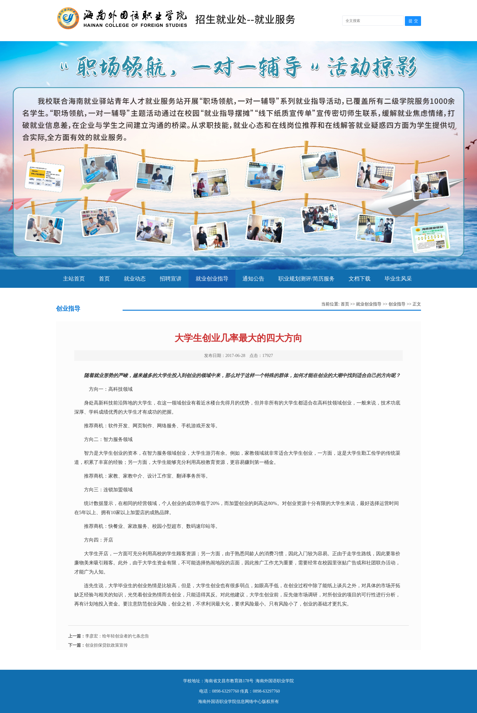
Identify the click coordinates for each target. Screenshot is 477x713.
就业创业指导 (212, 279)
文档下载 (360, 279)
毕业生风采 (398, 279)
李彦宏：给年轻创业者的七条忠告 (108, 636)
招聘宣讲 (171, 279)
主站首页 (74, 279)
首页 (104, 279)
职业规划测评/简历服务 (306, 279)
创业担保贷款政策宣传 (98, 645)
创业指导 (397, 304)
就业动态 (135, 279)
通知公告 (253, 279)
